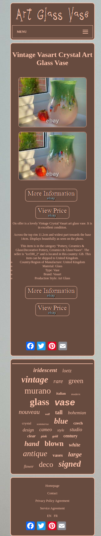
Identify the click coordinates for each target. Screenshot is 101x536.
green (75, 380)
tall (59, 412)
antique (35, 453)
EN (49, 516)
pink (44, 436)
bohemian (77, 412)
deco (46, 464)
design (28, 430)
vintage (35, 379)
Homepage (53, 486)
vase (65, 402)
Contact (52, 493)
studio (75, 429)
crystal (27, 423)
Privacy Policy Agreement (52, 501)
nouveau (29, 412)
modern (75, 394)
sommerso (43, 424)
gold (55, 436)
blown (54, 443)
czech (78, 423)
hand (32, 444)
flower (29, 466)
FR (56, 516)
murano (38, 390)
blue (61, 421)
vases (58, 455)
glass (39, 402)
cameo (45, 429)
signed (69, 464)
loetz (67, 370)
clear (31, 436)
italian (61, 393)
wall (47, 414)
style (60, 430)
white (74, 445)
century (70, 436)
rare (58, 381)
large (75, 454)
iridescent (45, 370)
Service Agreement (52, 508)
